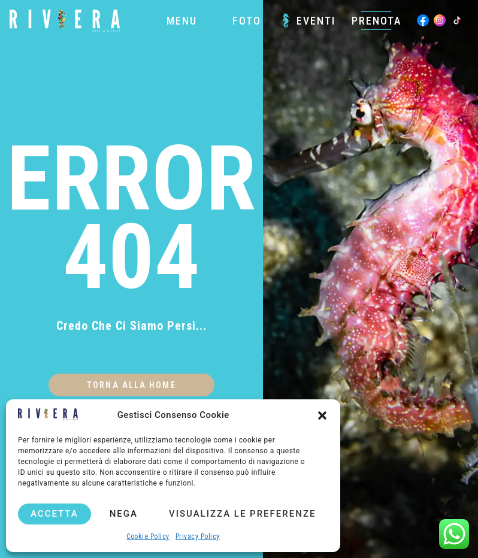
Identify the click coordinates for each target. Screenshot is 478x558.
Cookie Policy (148, 536)
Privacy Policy (198, 536)
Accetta (54, 513)
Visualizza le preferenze (242, 513)
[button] (322, 415)
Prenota (376, 20)
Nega (124, 513)
